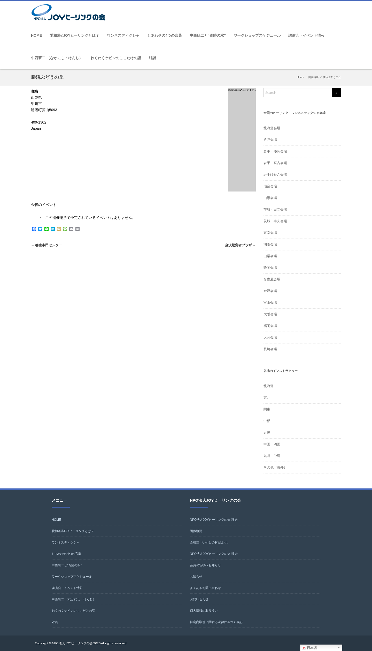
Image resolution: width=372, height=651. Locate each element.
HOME (36, 35)
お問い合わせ (199, 599)
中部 (267, 421)
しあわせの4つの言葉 (164, 35)
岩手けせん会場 (275, 175)
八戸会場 (270, 140)
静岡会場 (270, 268)
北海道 (269, 386)
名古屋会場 (272, 279)
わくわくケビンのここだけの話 (115, 58)
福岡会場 (270, 326)
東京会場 (270, 233)
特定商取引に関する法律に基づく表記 (216, 622)
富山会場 (270, 302)
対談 (152, 58)
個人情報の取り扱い (204, 610)
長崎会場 (270, 349)
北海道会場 (272, 128)
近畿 (267, 432)
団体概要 (196, 531)
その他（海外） (275, 467)
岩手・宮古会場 (275, 163)
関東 (267, 409)
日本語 (309, 648)
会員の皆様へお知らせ (205, 565)
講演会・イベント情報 (306, 35)
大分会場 (270, 337)
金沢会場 (270, 291)
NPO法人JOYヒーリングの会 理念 (214, 520)
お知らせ (196, 576)
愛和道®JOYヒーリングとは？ (74, 35)
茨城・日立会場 (275, 209)
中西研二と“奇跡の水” (208, 35)
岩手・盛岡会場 (275, 151)
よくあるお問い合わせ (205, 588)
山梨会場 (270, 256)
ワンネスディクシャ (123, 35)
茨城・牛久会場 (275, 221)
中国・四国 (272, 444)
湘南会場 (270, 244)
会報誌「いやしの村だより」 (210, 542)
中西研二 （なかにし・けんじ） (57, 58)
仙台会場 (270, 186)
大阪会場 (270, 314)
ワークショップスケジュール (257, 35)
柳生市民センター (46, 245)
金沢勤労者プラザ (240, 245)
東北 (267, 398)
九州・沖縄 (272, 456)
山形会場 (270, 198)
